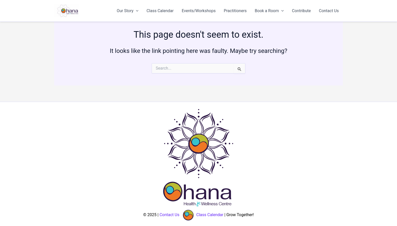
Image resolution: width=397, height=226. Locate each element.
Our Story (127, 11)
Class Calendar (160, 10)
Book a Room (269, 11)
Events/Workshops (199, 10)
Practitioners (235, 10)
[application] (135, 11)
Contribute (301, 10)
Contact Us (329, 10)
